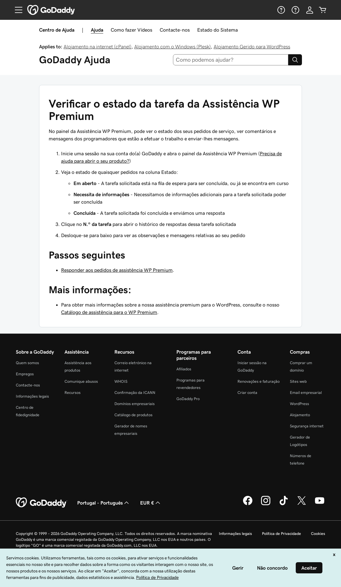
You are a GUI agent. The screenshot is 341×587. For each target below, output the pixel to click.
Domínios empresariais (134, 404)
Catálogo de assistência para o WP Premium (109, 312)
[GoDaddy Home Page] (41, 502)
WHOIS (120, 381)
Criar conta (247, 393)
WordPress (299, 404)
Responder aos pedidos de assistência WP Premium (117, 269)
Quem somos (27, 363)
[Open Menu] (16, 9)
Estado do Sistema (217, 29)
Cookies (318, 534)
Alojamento (300, 415)
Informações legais (32, 396)
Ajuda (97, 29)
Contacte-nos (175, 29)
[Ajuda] (280, 10)
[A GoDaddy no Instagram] (265, 504)
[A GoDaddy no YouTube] (319, 504)
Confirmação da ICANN (134, 393)
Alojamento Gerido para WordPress (252, 46)
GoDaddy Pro (188, 399)
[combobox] (231, 60)
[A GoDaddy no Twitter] (301, 504)
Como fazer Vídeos (131, 29)
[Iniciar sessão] (310, 10)
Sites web (298, 381)
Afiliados (183, 369)
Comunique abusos (81, 381)
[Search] (295, 59)
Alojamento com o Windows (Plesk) (172, 46)
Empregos (25, 374)
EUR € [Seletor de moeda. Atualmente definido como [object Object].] (151, 502)
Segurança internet (307, 426)
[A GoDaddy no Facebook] (247, 504)
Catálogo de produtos (133, 415)
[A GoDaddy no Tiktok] (283, 504)
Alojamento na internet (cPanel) (97, 46)
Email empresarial (306, 393)
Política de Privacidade (281, 534)
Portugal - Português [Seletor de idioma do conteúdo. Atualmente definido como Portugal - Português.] (103, 502)
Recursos (72, 393)
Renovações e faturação (258, 381)
